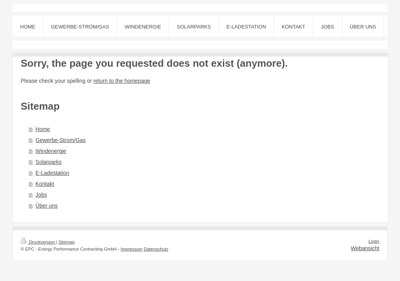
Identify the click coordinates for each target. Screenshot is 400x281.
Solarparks (49, 162)
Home (43, 129)
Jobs (41, 195)
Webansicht (365, 248)
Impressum (132, 249)
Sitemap (67, 242)
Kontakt (45, 184)
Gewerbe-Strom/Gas (61, 140)
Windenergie (51, 151)
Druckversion (38, 242)
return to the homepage (121, 81)
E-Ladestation (52, 173)
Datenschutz (156, 249)
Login (373, 241)
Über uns (47, 206)
